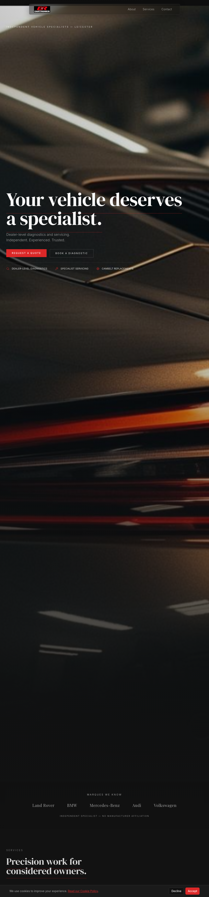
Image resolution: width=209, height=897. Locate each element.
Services (148, 9)
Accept (192, 891)
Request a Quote (26, 253)
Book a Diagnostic (71, 253)
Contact (166, 9)
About (132, 9)
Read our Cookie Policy (83, 891)
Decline (176, 891)
